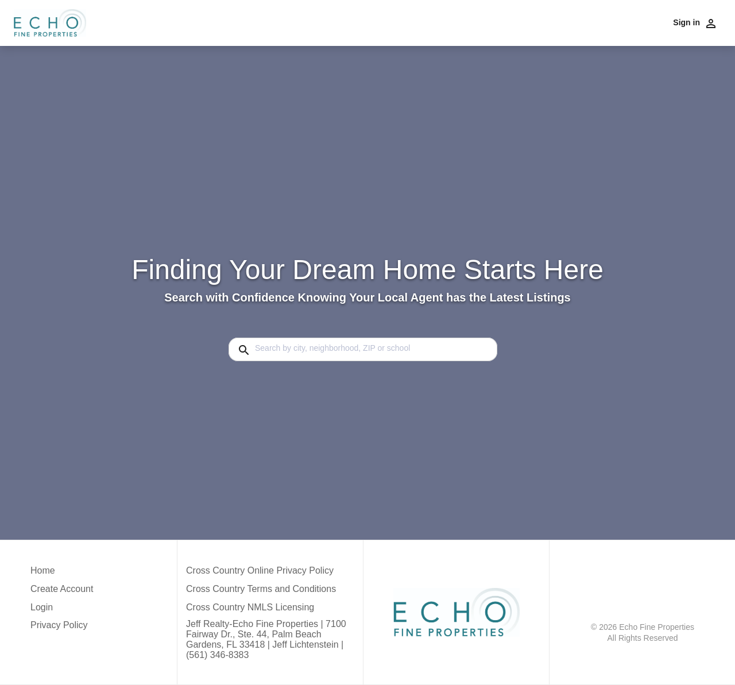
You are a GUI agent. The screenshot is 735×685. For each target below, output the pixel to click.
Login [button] (41, 607)
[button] (61, 610)
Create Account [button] (61, 589)
